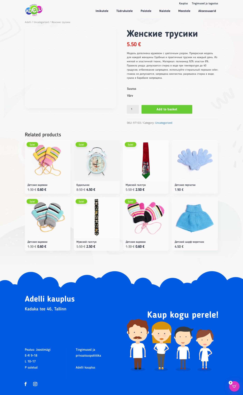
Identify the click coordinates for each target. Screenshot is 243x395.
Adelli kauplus (85, 367)
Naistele (164, 11)
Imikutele (102, 11)
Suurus (131, 88)
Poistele (146, 11)
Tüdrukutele (124, 11)
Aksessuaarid (207, 11)
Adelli (28, 22)
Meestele (184, 11)
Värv (130, 95)
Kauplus (183, 3)
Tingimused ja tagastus (205, 3)
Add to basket (167, 109)
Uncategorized (41, 22)
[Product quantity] (133, 109)
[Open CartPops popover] (234, 386)
